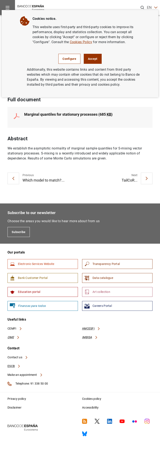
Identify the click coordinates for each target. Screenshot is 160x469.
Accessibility (90, 407)
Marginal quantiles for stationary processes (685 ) (68, 114)
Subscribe (19, 232)
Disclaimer (14, 407)
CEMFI (15, 328)
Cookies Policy (81, 42)
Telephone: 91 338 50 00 (28, 384)
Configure (69, 58)
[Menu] (7, 7)
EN (152, 7)
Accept (93, 58)
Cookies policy (91, 398)
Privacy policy (17, 398)
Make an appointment (25, 374)
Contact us (18, 357)
